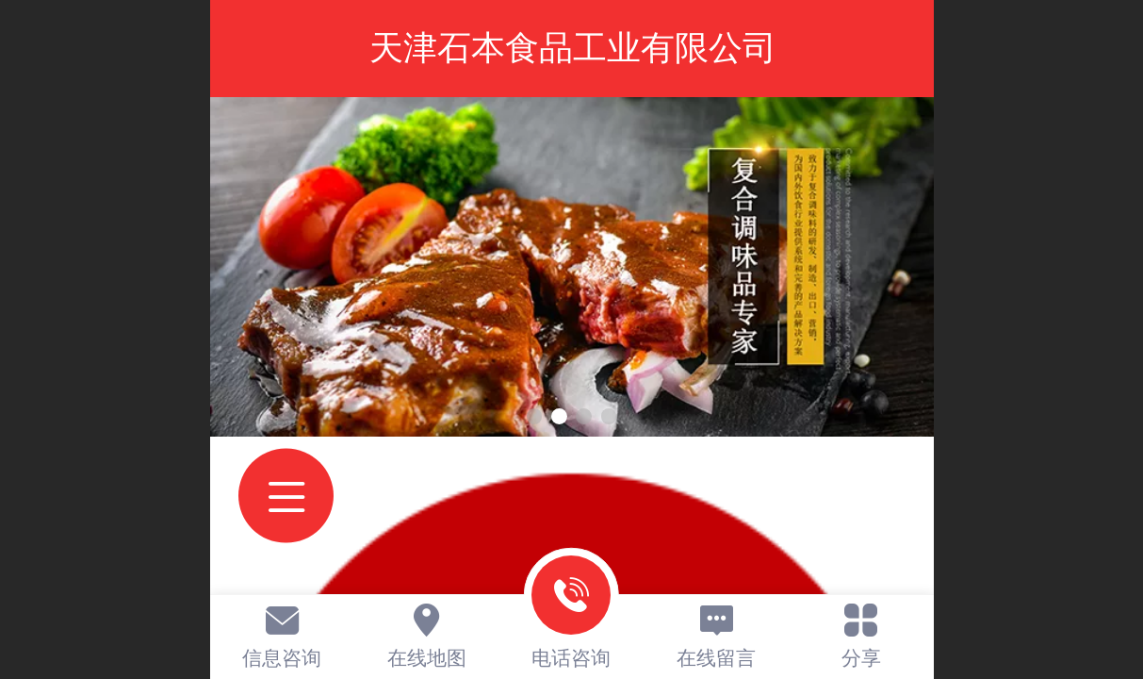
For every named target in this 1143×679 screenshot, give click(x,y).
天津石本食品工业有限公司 (572, 47)
